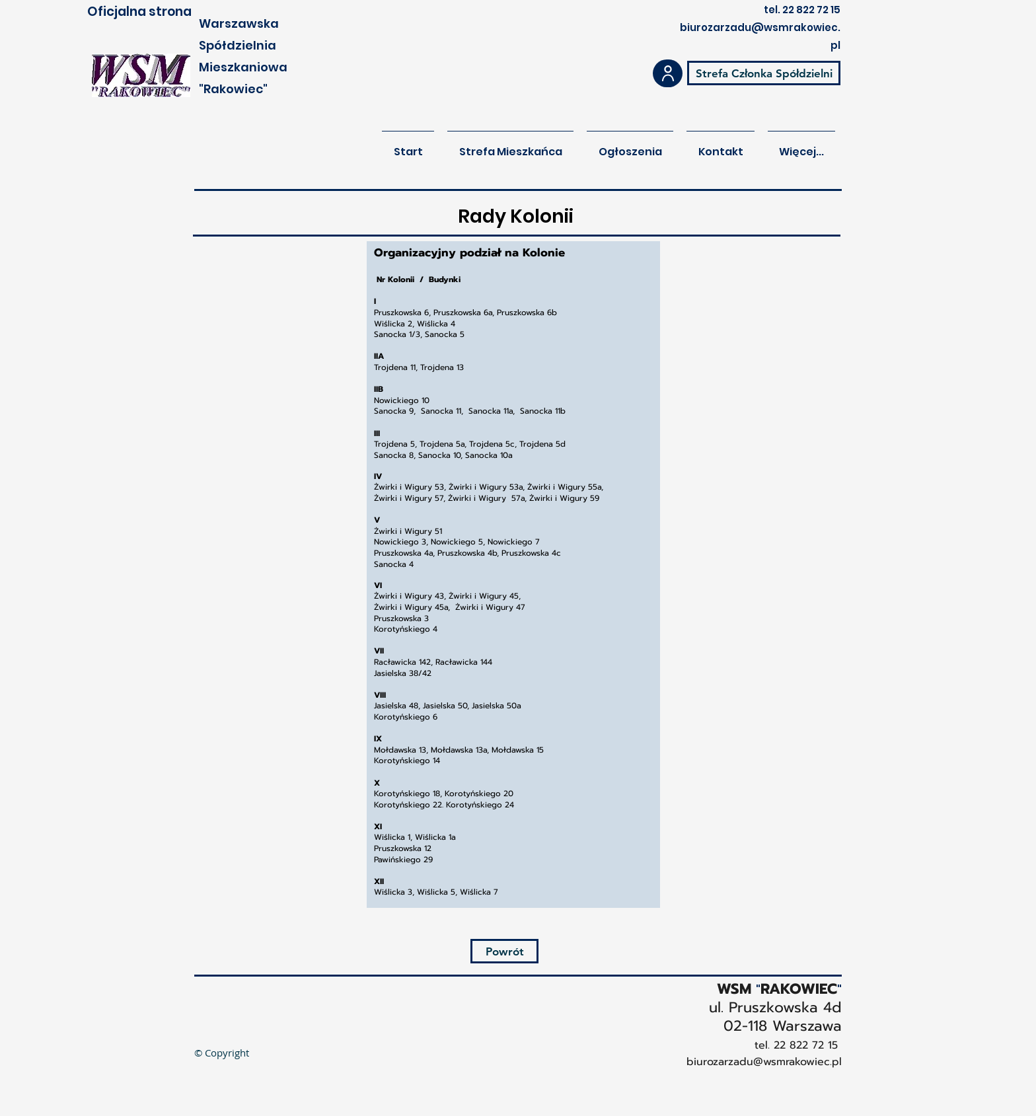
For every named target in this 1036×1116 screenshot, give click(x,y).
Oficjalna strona (139, 11)
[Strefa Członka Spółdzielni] (763, 73)
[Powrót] (504, 951)
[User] (668, 73)
